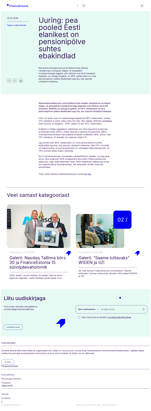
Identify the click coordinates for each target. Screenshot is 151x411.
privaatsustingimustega (119, 317)
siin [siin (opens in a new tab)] (89, 174)
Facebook (5, 398)
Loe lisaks (7, 362)
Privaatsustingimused (10, 405)
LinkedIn (5, 394)
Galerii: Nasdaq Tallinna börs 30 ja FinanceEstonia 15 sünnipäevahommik (37, 262)
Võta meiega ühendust (11, 379)
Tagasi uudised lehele (16, 25)
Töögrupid (6, 383)
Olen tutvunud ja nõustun (106, 317)
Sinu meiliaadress (86, 309)
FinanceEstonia (8, 375)
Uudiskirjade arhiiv (13, 327)
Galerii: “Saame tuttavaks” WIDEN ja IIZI (104, 260)
